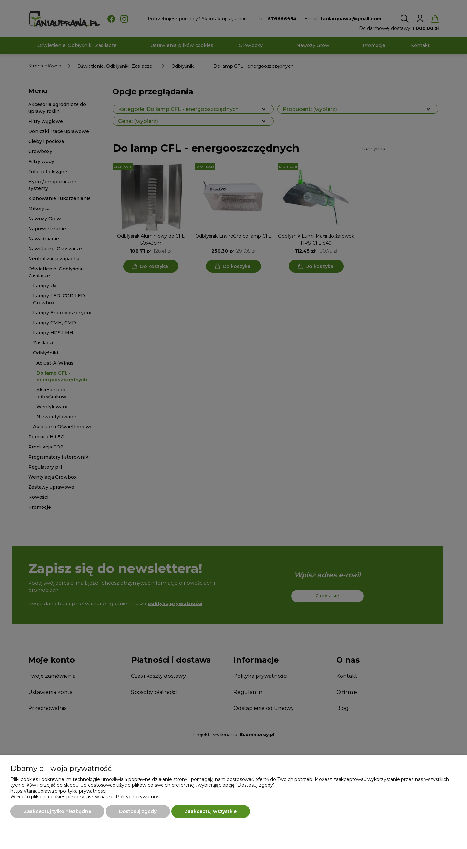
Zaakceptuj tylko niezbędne (57, 811)
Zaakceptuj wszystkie (211, 811)
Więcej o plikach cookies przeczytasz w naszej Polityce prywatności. (87, 797)
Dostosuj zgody (138, 811)
